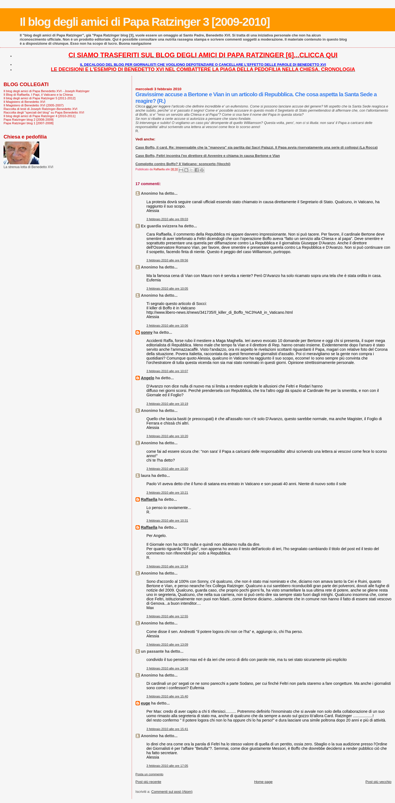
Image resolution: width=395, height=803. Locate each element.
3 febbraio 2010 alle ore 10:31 (167, 520)
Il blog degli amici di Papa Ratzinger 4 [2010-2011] (39, 116)
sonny (147, 332)
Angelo (147, 378)
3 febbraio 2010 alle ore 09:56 (167, 260)
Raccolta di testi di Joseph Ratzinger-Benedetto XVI (40, 109)
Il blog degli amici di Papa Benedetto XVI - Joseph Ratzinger (46, 91)
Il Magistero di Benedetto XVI (24, 101)
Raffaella (149, 499)
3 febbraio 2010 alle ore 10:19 (167, 403)
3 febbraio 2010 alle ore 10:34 (167, 566)
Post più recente (148, 782)
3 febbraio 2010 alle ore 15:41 (167, 729)
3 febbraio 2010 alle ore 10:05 (167, 288)
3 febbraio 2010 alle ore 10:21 (167, 492)
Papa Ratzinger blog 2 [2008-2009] (28, 119)
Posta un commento (149, 774)
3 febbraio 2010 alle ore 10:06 (167, 325)
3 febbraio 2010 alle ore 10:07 (167, 371)
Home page (263, 782)
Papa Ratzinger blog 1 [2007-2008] (28, 123)
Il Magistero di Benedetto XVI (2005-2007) (34, 105)
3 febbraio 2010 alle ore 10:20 (167, 436)
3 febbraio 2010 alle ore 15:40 (167, 696)
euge (145, 703)
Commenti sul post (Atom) (172, 792)
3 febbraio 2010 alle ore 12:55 (167, 616)
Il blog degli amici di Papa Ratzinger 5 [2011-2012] (39, 98)
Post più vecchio (378, 782)
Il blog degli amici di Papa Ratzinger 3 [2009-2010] (145, 21)
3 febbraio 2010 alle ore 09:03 (167, 219)
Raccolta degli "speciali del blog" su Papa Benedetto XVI (44, 112)
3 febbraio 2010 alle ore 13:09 (167, 644)
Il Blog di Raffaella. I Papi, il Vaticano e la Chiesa (38, 94)
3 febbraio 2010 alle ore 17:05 (167, 765)
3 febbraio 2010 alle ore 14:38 (167, 668)
